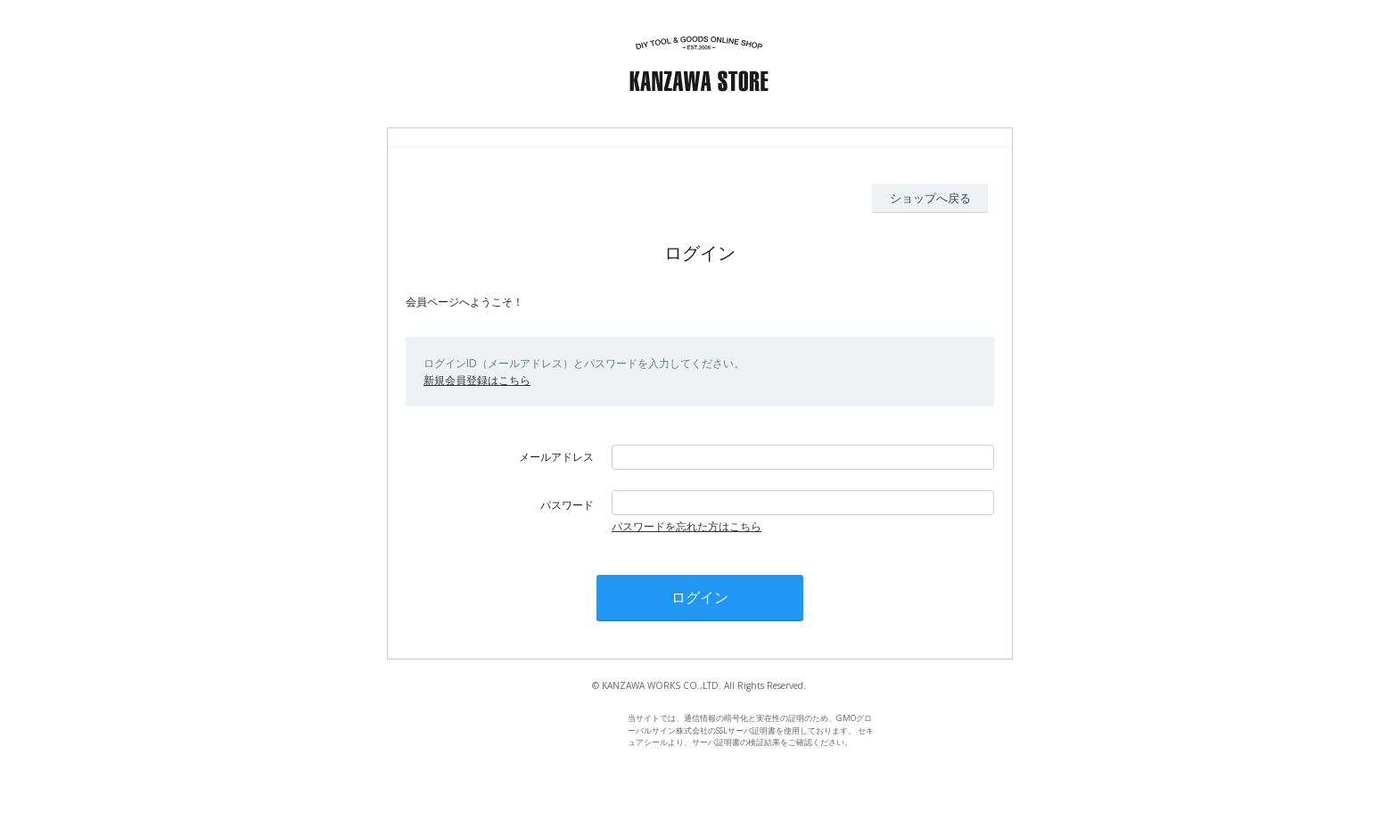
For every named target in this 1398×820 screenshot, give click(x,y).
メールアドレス (556, 456)
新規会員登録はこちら (477, 380)
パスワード (567, 504)
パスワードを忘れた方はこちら (686, 526)
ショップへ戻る (930, 198)
